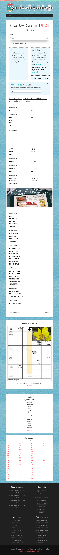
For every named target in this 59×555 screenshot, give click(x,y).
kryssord (46, 497)
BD (32, 455)
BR (8, 461)
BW (44, 461)
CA (20, 464)
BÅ (32, 463)
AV (20, 453)
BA (20, 455)
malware (35, 181)
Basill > (46, 312)
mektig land (17, 530)
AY (43, 453)
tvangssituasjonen (17, 535)
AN (20, 449)
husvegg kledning (41, 530)
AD (8, 445)
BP (43, 459)
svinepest (13, 239)
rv (32, 110)
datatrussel (14, 271)
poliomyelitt (14, 291)
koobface (13, 219)
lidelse (12, 181)
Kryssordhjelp (16, 85)
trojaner (13, 226)
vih (10, 125)
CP (32, 468)
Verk (29, 413)
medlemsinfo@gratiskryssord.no (29, 551)
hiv (32, 120)
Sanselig (29, 415)
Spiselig (29, 411)
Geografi (29, 402)
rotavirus (13, 236)
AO (32, 449)
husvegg (17, 520)
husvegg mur (42, 535)
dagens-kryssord (41, 491)
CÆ (20, 472)
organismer (14, 256)
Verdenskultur (29, 404)
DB (43, 472)
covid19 (12, 178)
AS (32, 451)
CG (8, 466)
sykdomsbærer (16, 296)
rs (10, 110)
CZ (8, 472)
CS (8, 470)
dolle (17, 525)
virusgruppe (14, 284)
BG (20, 457)
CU (20, 470)
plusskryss (42, 506)
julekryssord (38, 497)
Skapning (29, 425)
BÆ (44, 463)
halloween (41, 494)
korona (34, 168)
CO (20, 468)
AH (8, 447)
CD (32, 464)
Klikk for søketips (17, 44)
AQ (8, 451)
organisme (14, 234)
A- (8, 443)
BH (32, 457)
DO (44, 476)
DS (20, 478)
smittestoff (14, 281)
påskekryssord (41, 503)
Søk (47, 38)
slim (11, 154)
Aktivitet (29, 408)
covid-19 (12, 216)
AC (43, 443)
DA (32, 472)
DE (20, 474)
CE (43, 464)
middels (43, 500)
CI (31, 466)
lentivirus (13, 254)
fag (10, 120)
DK (20, 476)
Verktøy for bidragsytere (40, 78)
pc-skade (13, 224)
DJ (8, 476)
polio (33, 161)
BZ (20, 463)
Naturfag (29, 427)
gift (11, 149)
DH (32, 474)
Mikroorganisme (37, 71)
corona (12, 168)
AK (32, 447)
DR (8, 478)
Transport (29, 421)
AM (8, 449)
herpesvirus (14, 276)
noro (11, 152)
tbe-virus (13, 241)
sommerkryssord (41, 509)
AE (20, 445)
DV (43, 478)
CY (43, 470)
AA (20, 443)
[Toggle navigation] (9, 15)
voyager (13, 183)
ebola (11, 161)
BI (43, 457)
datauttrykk (14, 274)
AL (43, 447)
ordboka (38, 64)
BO (32, 459)
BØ (8, 464)
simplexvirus (15, 294)
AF (32, 445)
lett (38, 500)
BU (32, 461)
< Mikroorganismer (15, 312)
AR (20, 451)
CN (8, 468)
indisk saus (17, 540)
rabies (12, 171)
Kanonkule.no (25, 549)
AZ (8, 455)
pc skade (13, 221)
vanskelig (41, 512)
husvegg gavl (42, 525)
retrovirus (14, 261)
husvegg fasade (42, 520)
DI (43, 474)
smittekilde (14, 279)
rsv (32, 123)
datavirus (35, 72)
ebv (32, 118)
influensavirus (16, 304)
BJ (8, 459)
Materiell (29, 419)
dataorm (34, 178)
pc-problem (14, 259)
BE (43, 455)
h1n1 (33, 149)
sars (33, 152)
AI (19, 447)
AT (43, 451)
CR (43, 468)
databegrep (14, 248)
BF (8, 457)
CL (43, 466)
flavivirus (13, 251)
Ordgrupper (29, 417)
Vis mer (29, 430)
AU (8, 453)
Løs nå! (29, 385)
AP (43, 449)
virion (33, 171)
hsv (10, 123)
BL (20, 459)
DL (32, 476)
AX (32, 453)
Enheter (29, 423)
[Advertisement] (29, 136)
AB (32, 443)
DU (32, 478)
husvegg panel (42, 540)
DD (8, 474)
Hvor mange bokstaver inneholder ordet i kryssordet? (26, 87)
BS (20, 461)
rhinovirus (14, 264)
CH (20, 466)
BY (8, 463)
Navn (29, 406)
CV (32, 470)
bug (11, 118)
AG (43, 445)
